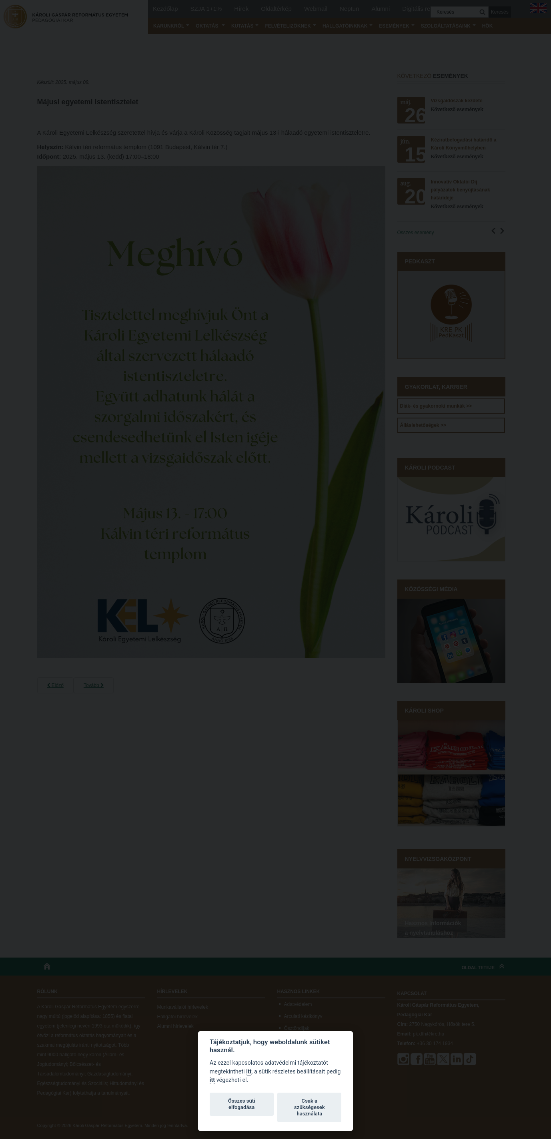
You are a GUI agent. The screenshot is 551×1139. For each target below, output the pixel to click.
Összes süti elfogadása (241, 1104)
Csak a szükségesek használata (309, 1107)
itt (248, 1071)
